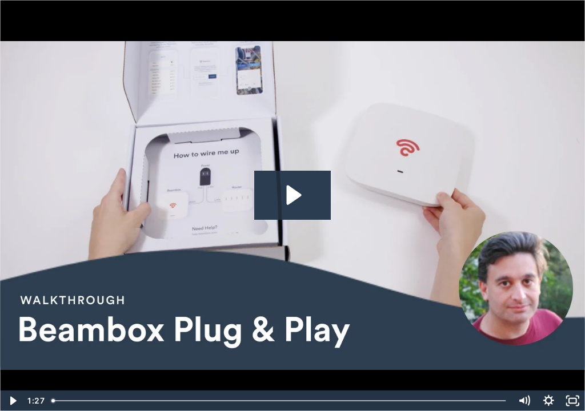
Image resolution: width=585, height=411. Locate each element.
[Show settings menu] (548, 400)
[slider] (279, 400)
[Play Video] (12, 400)
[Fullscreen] (572, 400)
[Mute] (524, 400)
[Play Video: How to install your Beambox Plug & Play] (292, 195)
